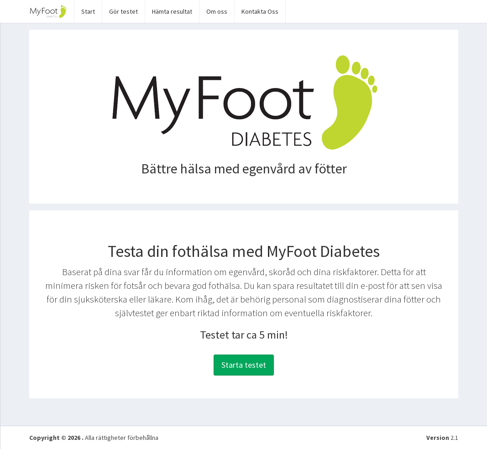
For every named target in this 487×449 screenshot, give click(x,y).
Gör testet (123, 11)
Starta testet (243, 365)
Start (88, 11)
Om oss (216, 11)
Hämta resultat (172, 11)
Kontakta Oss (259, 11)
